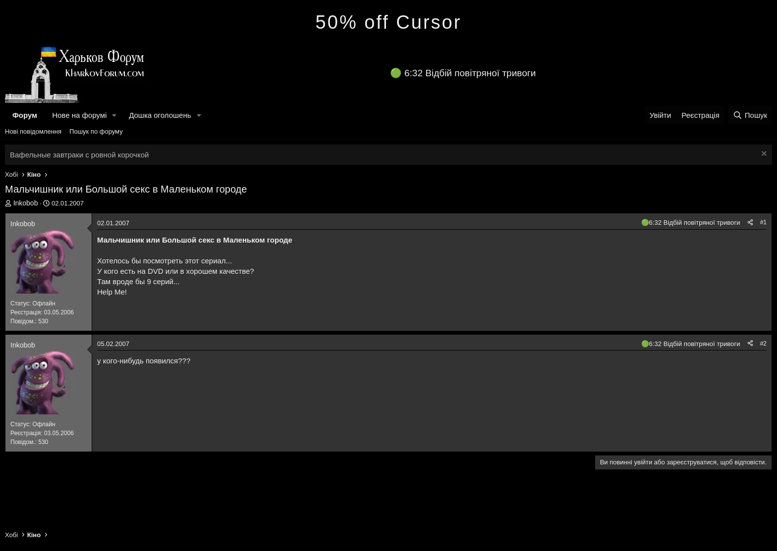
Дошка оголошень (160, 115)
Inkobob (25, 203)
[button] (114, 115)
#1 (763, 222)
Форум (24, 115)
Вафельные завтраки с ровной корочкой (79, 154)
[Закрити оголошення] (763, 155)
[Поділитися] (750, 222)
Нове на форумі (79, 115)
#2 (763, 343)
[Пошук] (750, 115)
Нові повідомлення (33, 131)
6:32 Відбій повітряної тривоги (470, 73)
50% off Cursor (389, 22)
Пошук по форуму (96, 131)
